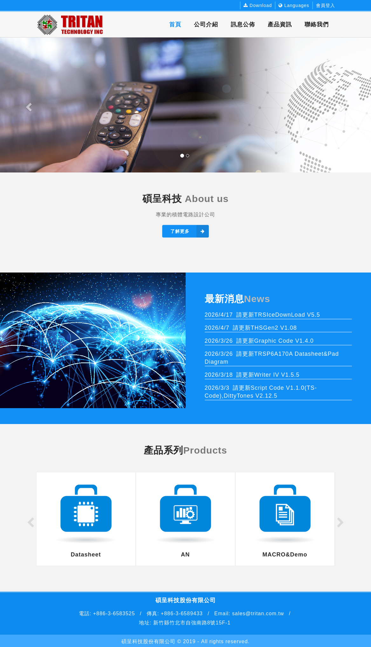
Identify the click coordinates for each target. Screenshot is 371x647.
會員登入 (325, 5)
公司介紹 (206, 24)
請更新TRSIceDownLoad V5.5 (262, 315)
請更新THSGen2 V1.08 (251, 328)
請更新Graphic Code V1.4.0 (259, 341)
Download (258, 5)
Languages (293, 5)
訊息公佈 (243, 24)
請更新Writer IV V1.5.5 (252, 375)
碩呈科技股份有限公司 (148, 641)
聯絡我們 (317, 24)
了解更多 (189, 231)
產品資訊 (280, 24)
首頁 (175, 24)
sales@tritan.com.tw (257, 613)
